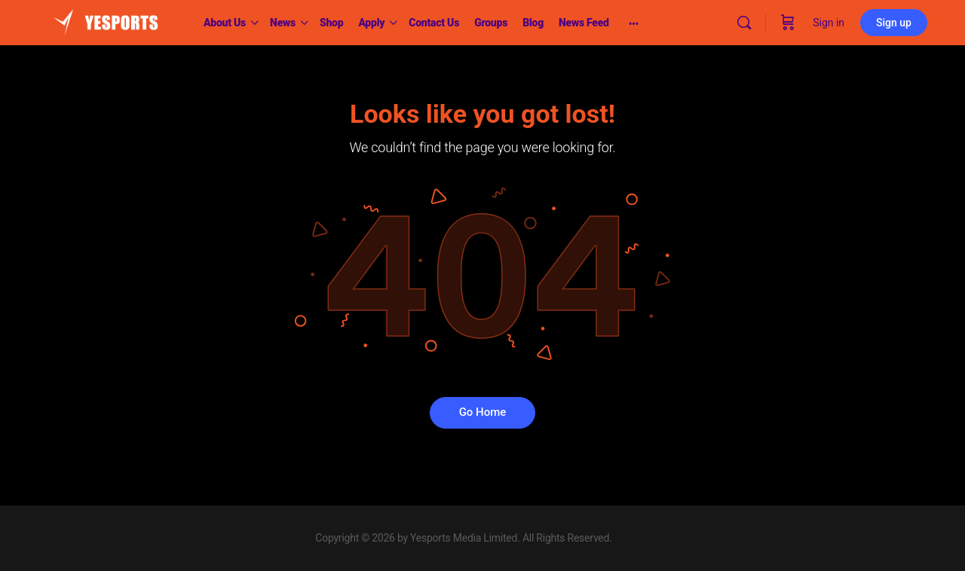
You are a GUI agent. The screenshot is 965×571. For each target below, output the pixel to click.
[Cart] (788, 22)
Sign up (893, 23)
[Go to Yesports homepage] (105, 21)
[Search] (744, 23)
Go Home (483, 412)
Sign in (828, 23)
